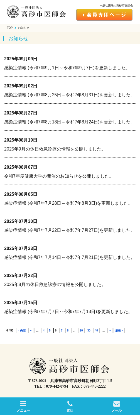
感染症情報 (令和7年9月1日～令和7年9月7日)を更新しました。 (67, 67)
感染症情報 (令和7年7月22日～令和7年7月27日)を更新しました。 (69, 230)
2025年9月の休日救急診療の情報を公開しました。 (55, 149)
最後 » (119, 330)
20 (81, 330)
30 (88, 330)
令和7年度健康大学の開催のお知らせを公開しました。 (59, 176)
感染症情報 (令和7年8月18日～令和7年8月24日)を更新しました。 (69, 122)
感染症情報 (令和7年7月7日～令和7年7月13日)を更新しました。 (68, 311)
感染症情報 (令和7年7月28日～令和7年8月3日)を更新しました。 (68, 203)
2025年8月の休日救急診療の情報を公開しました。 (55, 284)
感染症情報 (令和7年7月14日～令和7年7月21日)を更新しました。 (69, 257)
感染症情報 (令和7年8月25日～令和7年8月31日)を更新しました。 (69, 94)
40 (96, 330)
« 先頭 (22, 330)
